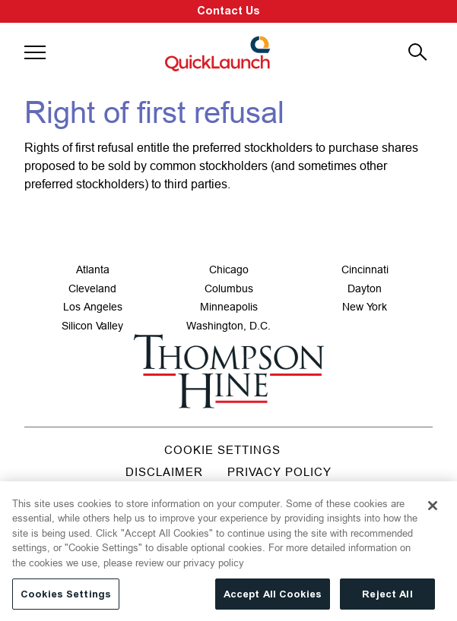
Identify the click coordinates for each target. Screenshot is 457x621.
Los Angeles (92, 307)
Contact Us (228, 11)
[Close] (432, 510)
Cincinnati (365, 269)
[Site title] (219, 52)
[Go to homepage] (228, 371)
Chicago (229, 269)
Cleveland (92, 288)
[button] (35, 52)
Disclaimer (164, 471)
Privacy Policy (279, 471)
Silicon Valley (92, 326)
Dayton (365, 288)
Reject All (387, 598)
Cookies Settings (66, 598)
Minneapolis (229, 307)
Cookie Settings (222, 449)
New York (364, 307)
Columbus (229, 288)
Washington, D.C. (228, 326)
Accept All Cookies (273, 598)
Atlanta (92, 269)
